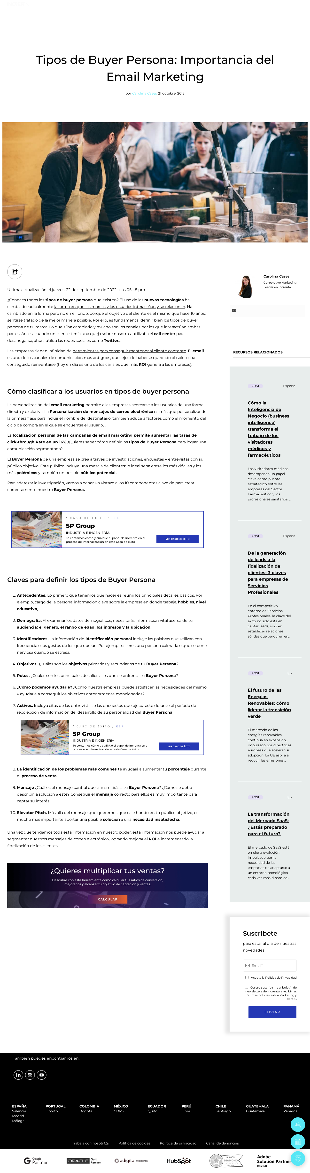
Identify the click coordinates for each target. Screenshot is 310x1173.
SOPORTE (206, 5)
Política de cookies (134, 1143)
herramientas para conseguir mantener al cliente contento (129, 351)
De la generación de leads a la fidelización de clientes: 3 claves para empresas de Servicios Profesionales (268, 572)
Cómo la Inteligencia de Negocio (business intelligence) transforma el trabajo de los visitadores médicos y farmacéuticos (268, 429)
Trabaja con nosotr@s (90, 1143)
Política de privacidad (178, 1143)
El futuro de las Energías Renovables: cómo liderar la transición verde (269, 703)
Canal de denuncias (222, 1143)
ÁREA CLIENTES (291, 5)
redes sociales (77, 340)
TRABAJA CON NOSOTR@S (245, 5)
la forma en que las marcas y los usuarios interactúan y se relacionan (119, 306)
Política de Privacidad (281, 977)
